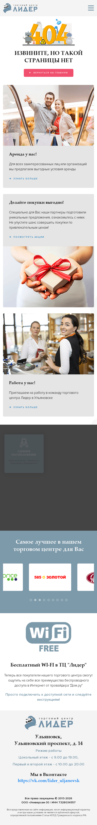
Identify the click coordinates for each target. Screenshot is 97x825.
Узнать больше (23, 178)
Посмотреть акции (26, 237)
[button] (91, 8)
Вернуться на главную (48, 73)
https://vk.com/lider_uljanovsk (48, 781)
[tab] (31, 600)
